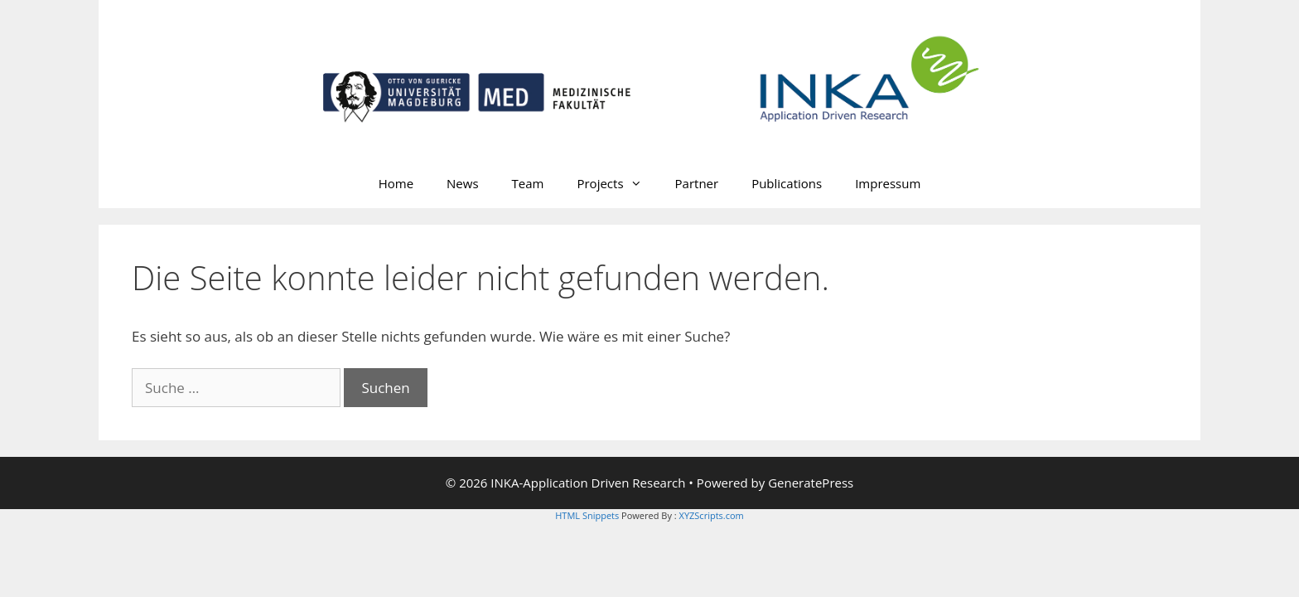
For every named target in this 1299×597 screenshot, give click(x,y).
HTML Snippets (587, 515)
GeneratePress (810, 482)
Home (396, 183)
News (463, 183)
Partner (697, 183)
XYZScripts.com (711, 515)
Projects (617, 183)
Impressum (887, 183)
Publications (786, 183)
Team (528, 183)
